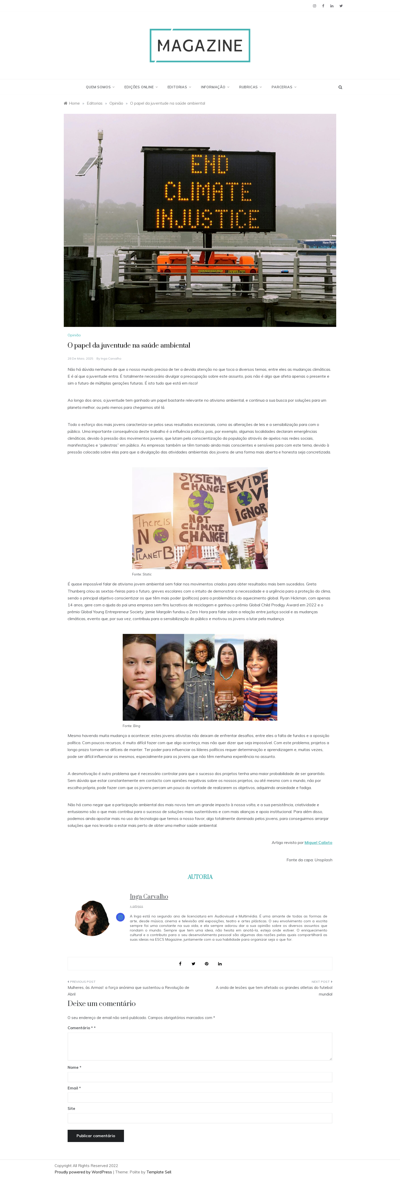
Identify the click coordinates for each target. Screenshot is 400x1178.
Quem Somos (100, 87)
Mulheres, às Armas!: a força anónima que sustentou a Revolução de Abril (128, 991)
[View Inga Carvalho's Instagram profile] (120, 917)
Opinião (74, 335)
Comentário (80, 1027)
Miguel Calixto (318, 842)
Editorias (179, 87)
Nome (74, 1067)
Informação (215, 87)
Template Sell (158, 1172)
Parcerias (284, 87)
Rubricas (250, 87)
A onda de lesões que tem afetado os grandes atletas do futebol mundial (274, 991)
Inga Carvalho (111, 358)
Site (71, 1108)
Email (74, 1088)
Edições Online (140, 87)
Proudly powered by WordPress (84, 1172)
